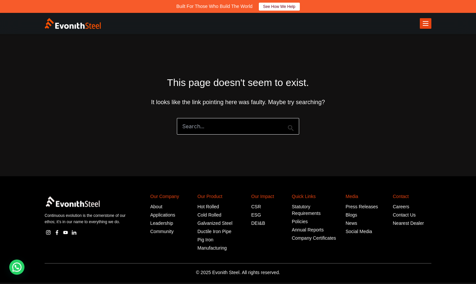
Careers (401, 208)
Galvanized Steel (214, 224)
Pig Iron (205, 241)
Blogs (351, 216)
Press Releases (362, 208)
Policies (300, 222)
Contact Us (404, 216)
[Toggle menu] (425, 24)
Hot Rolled (208, 208)
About (156, 208)
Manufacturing (212, 249)
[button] (16, 267)
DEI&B (258, 224)
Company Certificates (314, 239)
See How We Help (279, 6)
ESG (256, 216)
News (351, 224)
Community (162, 232)
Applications (163, 216)
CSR (256, 208)
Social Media (359, 232)
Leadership (161, 224)
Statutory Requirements (306, 211)
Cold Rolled (209, 216)
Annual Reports (308, 231)
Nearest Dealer (408, 224)
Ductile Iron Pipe (214, 232)
